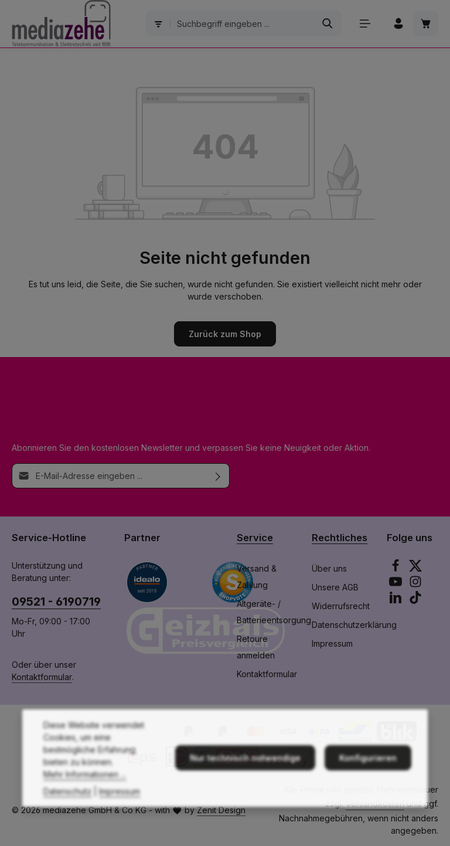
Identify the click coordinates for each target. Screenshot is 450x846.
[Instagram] (415, 585)
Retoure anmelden (256, 647)
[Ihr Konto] (398, 23)
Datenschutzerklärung (354, 625)
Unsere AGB (335, 587)
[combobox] (242, 23)
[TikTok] (415, 601)
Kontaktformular (42, 677)
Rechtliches (339, 537)
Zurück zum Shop (225, 334)
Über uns (329, 568)
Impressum (332, 643)
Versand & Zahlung (257, 576)
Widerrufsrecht (341, 606)
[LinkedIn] (396, 601)
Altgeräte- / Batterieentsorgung (274, 612)
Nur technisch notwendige (245, 772)
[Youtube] (396, 585)
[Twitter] (415, 569)
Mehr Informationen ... (84, 788)
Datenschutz (67, 805)
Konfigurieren (368, 772)
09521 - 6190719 (56, 601)
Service (255, 537)
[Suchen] (328, 23)
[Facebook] (396, 569)
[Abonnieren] (218, 475)
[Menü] (364, 23)
